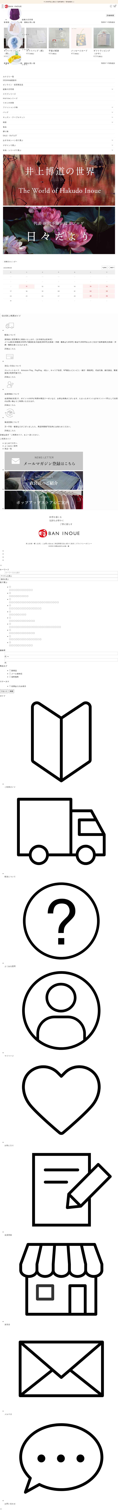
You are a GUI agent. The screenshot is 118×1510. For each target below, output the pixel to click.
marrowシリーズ (10, 98)
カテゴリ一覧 (8, 77)
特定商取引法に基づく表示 (64, 543)
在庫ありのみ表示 (18, 686)
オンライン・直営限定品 (13, 85)
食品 (5, 127)
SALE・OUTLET (10, 136)
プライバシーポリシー (84, 543)
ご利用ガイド (5, 439)
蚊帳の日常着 (8, 89)
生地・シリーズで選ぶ (12, 150)
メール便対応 (16, 674)
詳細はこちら (10, 349)
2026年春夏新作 (10, 80)
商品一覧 (8, 449)
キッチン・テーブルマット (14, 117)
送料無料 (15, 677)
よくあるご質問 (11, 446)
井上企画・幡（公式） (34, 543)
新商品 (14, 671)
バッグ (6, 112)
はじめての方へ (11, 443)
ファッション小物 (10, 107)
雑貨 (5, 122)
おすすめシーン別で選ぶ (13, 140)
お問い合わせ (48, 543)
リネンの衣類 (8, 103)
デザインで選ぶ (9, 145)
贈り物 (6, 131)
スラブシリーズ (9, 94)
